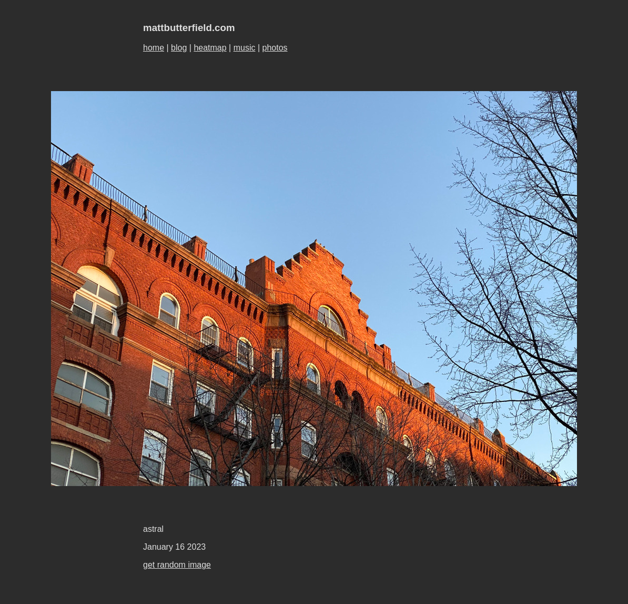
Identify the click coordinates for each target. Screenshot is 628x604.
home (153, 47)
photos (275, 47)
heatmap (210, 47)
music (245, 47)
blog (179, 47)
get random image (177, 564)
